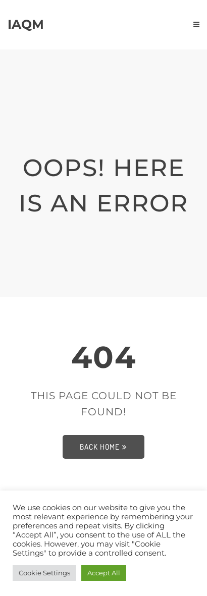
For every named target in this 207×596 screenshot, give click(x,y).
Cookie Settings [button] (44, 573)
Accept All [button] (103, 573)
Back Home (103, 447)
